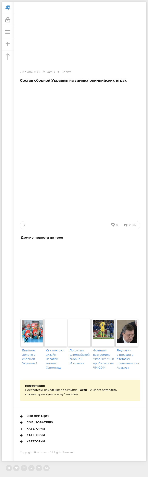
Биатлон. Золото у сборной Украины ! (29, 357)
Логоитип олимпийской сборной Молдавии (80, 357)
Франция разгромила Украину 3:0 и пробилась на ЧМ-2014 (103, 359)
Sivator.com (41, 453)
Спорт (66, 72)
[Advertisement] (80, 278)
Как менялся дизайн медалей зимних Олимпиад (55, 359)
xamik (51, 72)
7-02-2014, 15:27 (30, 72)
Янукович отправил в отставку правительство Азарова (127, 359)
